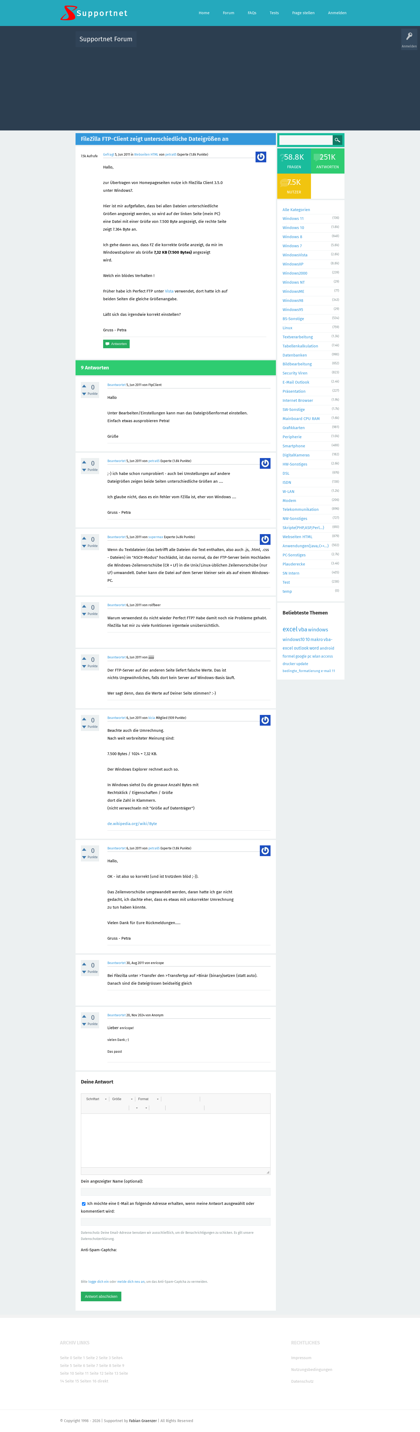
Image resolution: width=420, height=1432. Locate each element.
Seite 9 (118, 1365)
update (302, 664)
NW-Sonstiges (295, 518)
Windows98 (293, 300)
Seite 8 (105, 1365)
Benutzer (277, 43)
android (327, 648)
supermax (155, 537)
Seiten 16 (88, 1381)
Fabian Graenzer (143, 1421)
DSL (286, 473)
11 (333, 671)
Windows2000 (295, 273)
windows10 (294, 639)
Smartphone (294, 446)
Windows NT (294, 282)
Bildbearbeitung (297, 364)
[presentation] (121, 1265)
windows (318, 630)
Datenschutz (302, 1381)
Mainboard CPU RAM (301, 418)
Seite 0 (66, 1357)
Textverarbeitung (298, 337)
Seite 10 (67, 1373)
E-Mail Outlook (296, 382)
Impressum (301, 1357)
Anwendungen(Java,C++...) (306, 545)
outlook (301, 648)
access (327, 656)
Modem (289, 500)
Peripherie (292, 436)
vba (302, 629)
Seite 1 (79, 1357)
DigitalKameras (296, 455)
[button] (96, 1099)
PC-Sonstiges (294, 555)
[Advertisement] (210, 87)
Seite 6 (79, 1365)
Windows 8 (292, 236)
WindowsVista (295, 255)
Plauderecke (294, 564)
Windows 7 (292, 245)
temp (287, 591)
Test (286, 582)
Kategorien (258, 43)
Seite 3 (105, 1357)
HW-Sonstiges (295, 464)
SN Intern (291, 573)
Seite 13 (111, 1373)
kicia (151, 718)
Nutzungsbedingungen (311, 1369)
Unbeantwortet (217, 43)
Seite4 (117, 1357)
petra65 (171, 154)
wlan (316, 656)
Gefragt (108, 154)
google (301, 656)
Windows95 (293, 309)
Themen (238, 43)
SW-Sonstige (294, 409)
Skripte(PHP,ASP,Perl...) (303, 527)
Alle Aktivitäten (151, 43)
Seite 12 (96, 1373)
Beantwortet (116, 385)
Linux (287, 327)
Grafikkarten (294, 427)
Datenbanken (295, 355)
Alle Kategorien (296, 209)
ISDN (287, 482)
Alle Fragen (176, 43)
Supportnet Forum (106, 39)
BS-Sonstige (293, 318)
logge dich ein (98, 1282)
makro (316, 639)
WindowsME (293, 291)
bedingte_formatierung (301, 671)
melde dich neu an (131, 1282)
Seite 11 (82, 1373)
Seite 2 (92, 1357)
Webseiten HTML (146, 154)
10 (307, 639)
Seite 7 (92, 1365)
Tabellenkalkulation (300, 346)
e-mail (326, 671)
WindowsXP (293, 264)
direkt (103, 1381)
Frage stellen (297, 43)
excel (290, 629)
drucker (289, 664)
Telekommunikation (301, 509)
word (314, 648)
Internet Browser (298, 400)
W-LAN (288, 491)
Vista (169, 291)
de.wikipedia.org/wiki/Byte (132, 823)
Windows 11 (293, 218)
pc (310, 656)
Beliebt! (195, 43)
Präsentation (294, 391)
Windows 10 (293, 227)
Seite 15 (72, 1381)
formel (289, 656)
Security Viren (295, 373)
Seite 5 (66, 1365)
